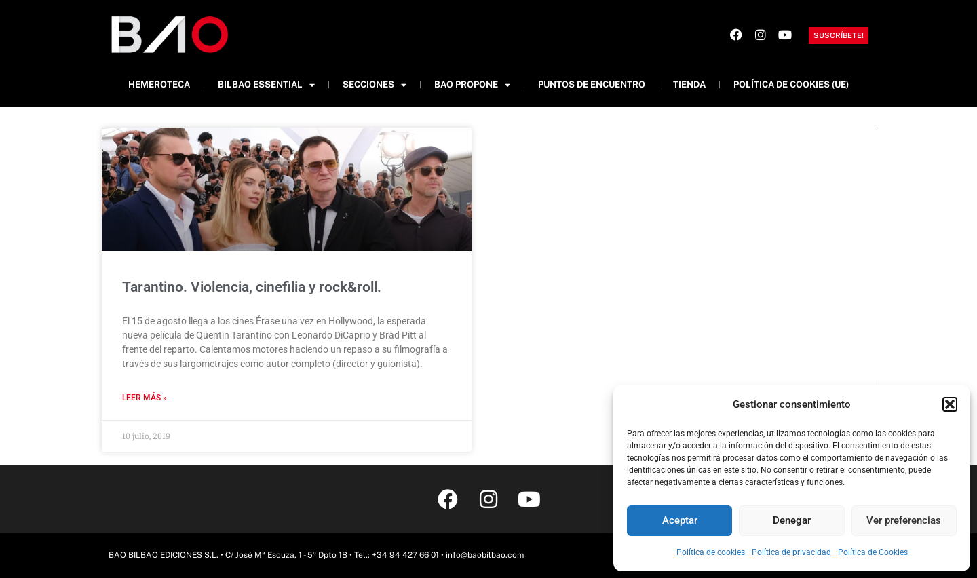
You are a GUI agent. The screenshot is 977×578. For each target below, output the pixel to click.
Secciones (374, 85)
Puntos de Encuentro (591, 84)
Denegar (792, 520)
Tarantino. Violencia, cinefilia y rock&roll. (251, 287)
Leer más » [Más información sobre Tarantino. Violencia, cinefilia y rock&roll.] (144, 397)
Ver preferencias (903, 520)
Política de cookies (710, 552)
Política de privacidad (791, 552)
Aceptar (679, 520)
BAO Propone (472, 85)
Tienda (689, 84)
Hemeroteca (159, 84)
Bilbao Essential (266, 85)
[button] (950, 404)
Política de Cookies (873, 552)
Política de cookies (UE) (791, 84)
